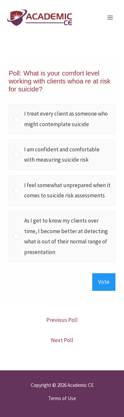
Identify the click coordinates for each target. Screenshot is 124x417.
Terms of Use (62, 398)
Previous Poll (62, 320)
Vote (103, 282)
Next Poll (62, 340)
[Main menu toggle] (110, 17)
